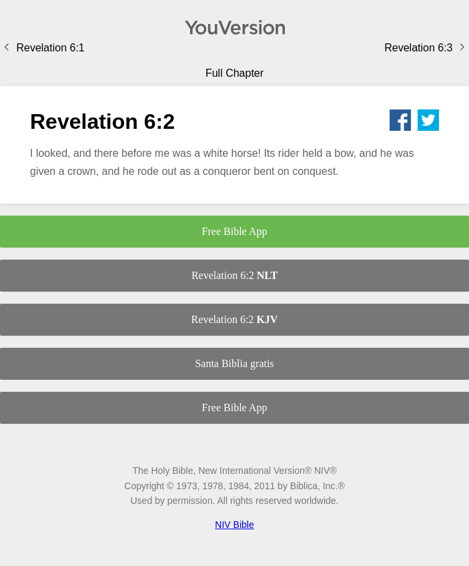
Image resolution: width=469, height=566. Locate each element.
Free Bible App (235, 231)
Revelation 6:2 (234, 275)
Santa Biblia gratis (234, 363)
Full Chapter (234, 73)
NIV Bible (234, 524)
